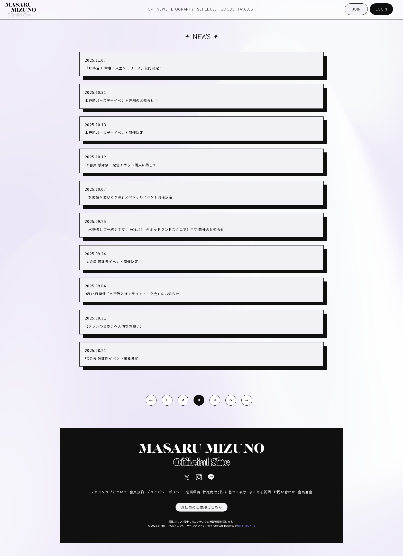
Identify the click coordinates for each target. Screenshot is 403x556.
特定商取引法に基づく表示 (225, 491)
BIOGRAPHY (182, 9)
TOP (149, 9)
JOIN (356, 9)
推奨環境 (193, 491)
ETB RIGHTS (246, 525)
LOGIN (381, 9)
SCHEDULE (207, 9)
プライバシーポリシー (164, 491)
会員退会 (305, 491)
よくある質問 (260, 491)
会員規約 (137, 491)
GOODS (228, 9)
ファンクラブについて (108, 491)
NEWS (162, 9)
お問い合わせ (284, 491)
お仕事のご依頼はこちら (201, 507)
